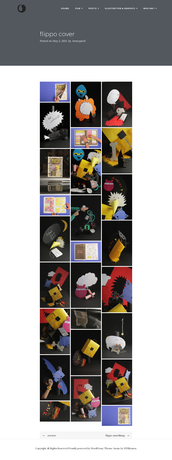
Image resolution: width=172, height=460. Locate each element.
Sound (65, 8)
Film (78, 8)
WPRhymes (130, 448)
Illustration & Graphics (121, 8)
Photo (94, 8)
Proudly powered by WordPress (85, 448)
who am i (150, 8)
